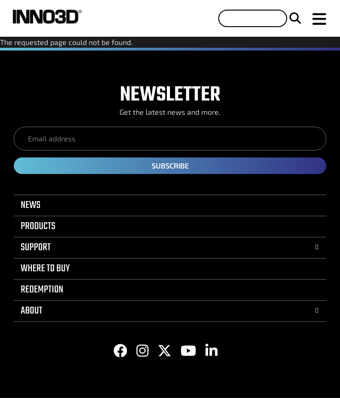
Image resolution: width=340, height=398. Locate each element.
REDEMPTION (42, 289)
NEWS (30, 205)
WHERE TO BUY (45, 268)
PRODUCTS (38, 226)
